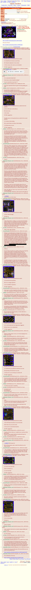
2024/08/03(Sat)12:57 (10, 265)
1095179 (18, 158)
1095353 (18, 336)
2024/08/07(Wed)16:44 (10, 407)
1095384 (21, 376)
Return (2, 7)
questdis (4, 1)
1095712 (18, 532)
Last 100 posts (18, 7)
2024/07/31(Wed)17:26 (9, 84)
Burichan (9, 0)
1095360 (21, 346)
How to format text (3, 22)
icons (9, 1)
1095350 (22, 314)
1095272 (18, 293)
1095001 (22, 48)
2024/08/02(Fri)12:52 (10, 231)
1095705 (25, 522)
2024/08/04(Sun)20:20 (8, 336)
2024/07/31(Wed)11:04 (12, 75)
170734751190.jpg (5, 26)
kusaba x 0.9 (6, 565)
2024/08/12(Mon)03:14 (9, 535)
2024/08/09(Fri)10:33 (10, 448)
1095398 (21, 393)
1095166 (18, 129)
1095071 (18, 88)
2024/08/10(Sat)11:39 (10, 483)
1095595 (21, 448)
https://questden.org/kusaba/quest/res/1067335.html (12, 41)
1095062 (19, 84)
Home (25, 0)
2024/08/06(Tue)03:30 (10, 376)
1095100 (22, 94)
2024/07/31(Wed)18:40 (8, 88)
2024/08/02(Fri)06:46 (12, 218)
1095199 (18, 228)
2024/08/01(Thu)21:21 (8, 129)
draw (2, 0)
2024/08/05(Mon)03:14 (9, 341)
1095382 (22, 353)
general (5, 0)
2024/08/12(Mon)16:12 (11, 547)
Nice (16, 0)
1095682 (25, 487)
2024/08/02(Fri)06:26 (10, 199)
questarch (13, 1)
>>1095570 (6, 443)
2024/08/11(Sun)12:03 (12, 522)
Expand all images (16, 47)
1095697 (18, 495)
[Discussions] (23, 5)
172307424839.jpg (8, 408)
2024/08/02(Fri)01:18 (12, 161)
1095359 (19, 341)
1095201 (21, 231)
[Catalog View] (4, 5)
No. (18, 32)
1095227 (18, 247)
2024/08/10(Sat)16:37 (12, 487)
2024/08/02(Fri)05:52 (12, 193)
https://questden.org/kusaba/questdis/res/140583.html (12, 45)
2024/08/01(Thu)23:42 (10, 144)
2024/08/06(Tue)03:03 (10, 353)
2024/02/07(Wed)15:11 (23, 29)
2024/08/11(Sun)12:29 (12, 526)
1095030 (21, 69)
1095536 (18, 430)
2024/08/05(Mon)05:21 (10, 346)
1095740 (22, 547)
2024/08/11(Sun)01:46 (8, 495)
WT (22, 0)
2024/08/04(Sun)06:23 (9, 310)
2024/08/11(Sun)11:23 (10, 499)
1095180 (25, 161)
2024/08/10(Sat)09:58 (8, 474)
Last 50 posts (12, 7)
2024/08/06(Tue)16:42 (12, 397)
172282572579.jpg (8, 315)
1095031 (25, 75)
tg (7, 1)
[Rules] (14, 5)
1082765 (20, 32)
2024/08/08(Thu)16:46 (9, 437)
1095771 (22, 554)
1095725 (19, 535)
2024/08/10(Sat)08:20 (10, 454)
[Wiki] (28, 5)
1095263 (22, 265)
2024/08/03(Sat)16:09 (8, 293)
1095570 (18, 437)
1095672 (18, 474)
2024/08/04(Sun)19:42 (10, 314)
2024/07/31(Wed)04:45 (10, 48)
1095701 (22, 499)
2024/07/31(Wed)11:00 (10, 69)
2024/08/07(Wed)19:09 (8, 430)
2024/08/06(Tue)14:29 (10, 393)
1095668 (22, 454)
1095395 (18, 384)
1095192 (25, 218)
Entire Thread (6, 7)
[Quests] (18, 5)
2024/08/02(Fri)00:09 (8, 158)
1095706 (25, 526)
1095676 (21, 483)
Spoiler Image (23, 19)
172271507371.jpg (8, 266)
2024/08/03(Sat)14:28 (10, 288)
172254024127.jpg (8, 95)
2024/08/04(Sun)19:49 (12, 331)
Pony (19, 0)
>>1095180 (6, 196)
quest (1, 1)
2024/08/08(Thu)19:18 (12, 440)
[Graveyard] (10, 5)
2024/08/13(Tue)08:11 (10, 554)
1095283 (25, 298)
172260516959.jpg (8, 200)
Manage (28, 0)
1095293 (18, 310)
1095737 (21, 540)
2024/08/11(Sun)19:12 (8, 532)
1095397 (18, 387)
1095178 (21, 144)
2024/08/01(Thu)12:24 (10, 94)
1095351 (25, 331)
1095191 (22, 199)
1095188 (25, 193)
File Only (28, 561)
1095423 (25, 397)
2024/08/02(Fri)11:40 (8, 228)
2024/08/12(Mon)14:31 (10, 540)
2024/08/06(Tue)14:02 (8, 387)
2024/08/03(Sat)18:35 (12, 298)
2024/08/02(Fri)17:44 (8, 247)
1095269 (21, 288)
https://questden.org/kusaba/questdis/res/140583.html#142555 (15, 552)
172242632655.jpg (8, 49)
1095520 (22, 407)
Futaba (13, 0)
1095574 (25, 440)
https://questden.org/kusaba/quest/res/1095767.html (13, 558)
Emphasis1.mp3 (9, 70)
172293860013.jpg (8, 354)
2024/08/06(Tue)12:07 (8, 384)
